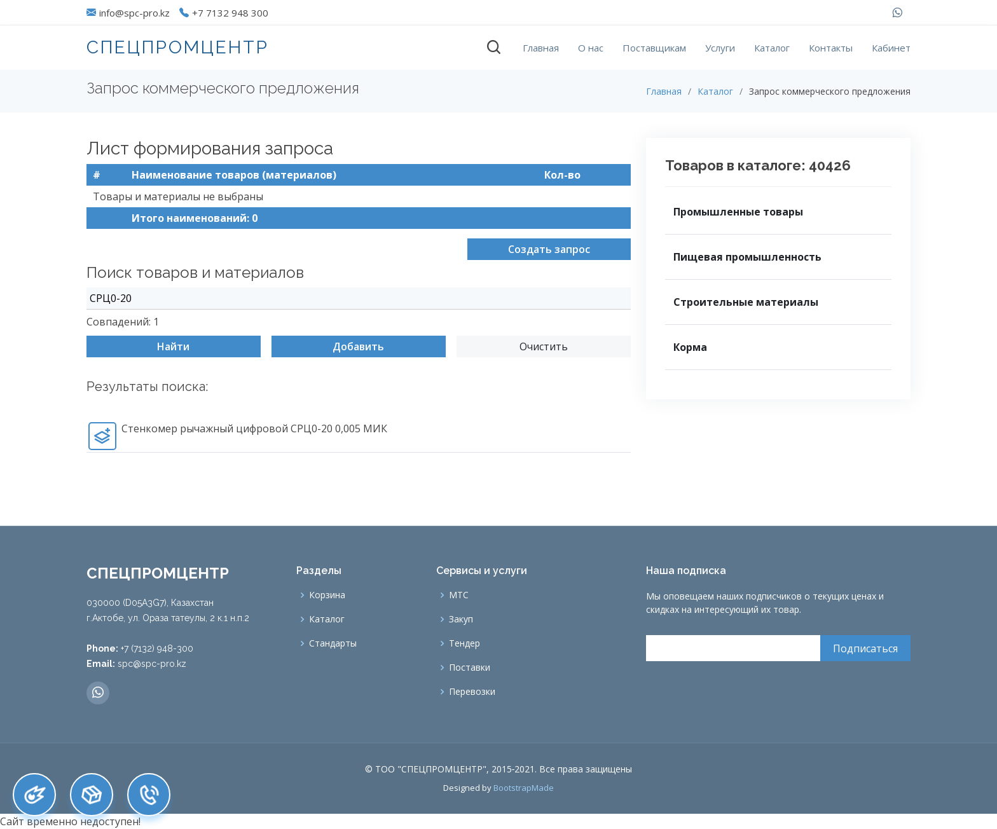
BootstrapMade (523, 787)
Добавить (358, 350)
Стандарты (333, 643)
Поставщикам (654, 47)
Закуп (461, 619)
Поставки (469, 667)
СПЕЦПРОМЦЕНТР (177, 47)
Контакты (831, 47)
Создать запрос (549, 253)
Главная (541, 47)
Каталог (772, 47)
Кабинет (891, 47)
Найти (173, 350)
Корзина (327, 595)
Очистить (543, 350)
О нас (590, 47)
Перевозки (472, 691)
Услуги (720, 47)
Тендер (464, 643)
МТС (459, 595)
